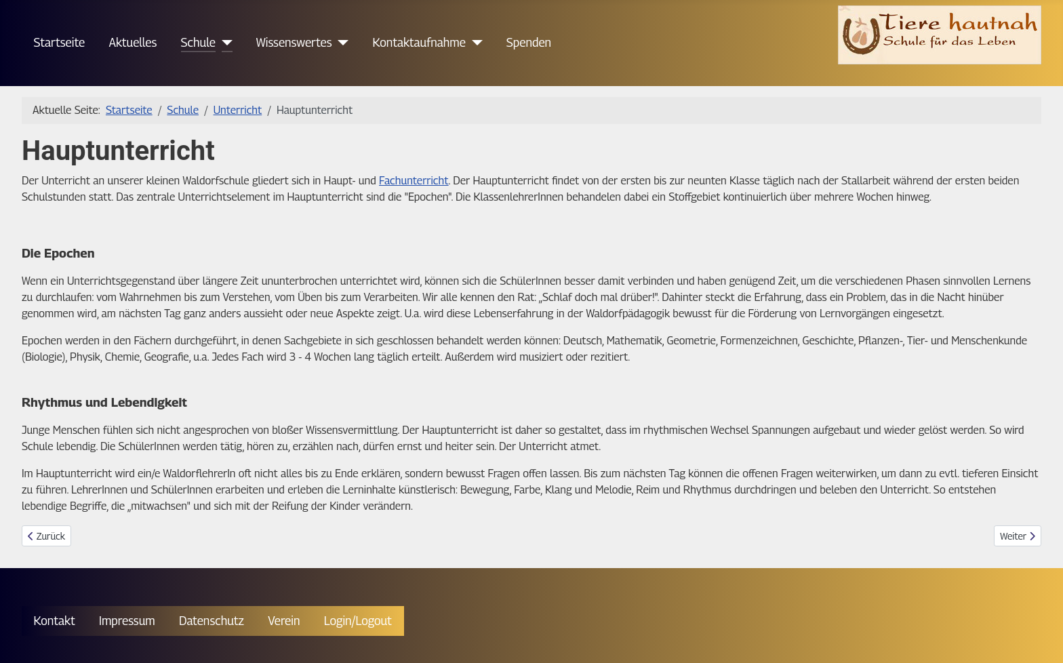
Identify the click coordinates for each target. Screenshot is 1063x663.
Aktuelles (132, 42)
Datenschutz (211, 621)
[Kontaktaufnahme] (474, 43)
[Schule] (224, 43)
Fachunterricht (414, 180)
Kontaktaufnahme (419, 42)
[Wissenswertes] (340, 43)
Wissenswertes (294, 42)
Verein (284, 621)
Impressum (127, 621)
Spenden (528, 42)
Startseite (59, 42)
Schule (198, 42)
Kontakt (54, 621)
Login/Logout (358, 621)
